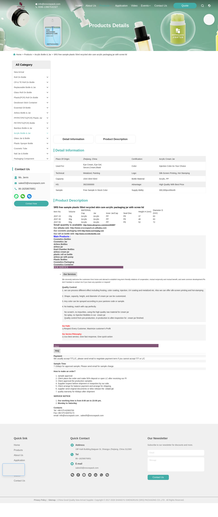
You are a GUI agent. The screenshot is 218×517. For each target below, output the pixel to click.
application (121, 5)
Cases (17, 485)
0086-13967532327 (46, 7)
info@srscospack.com (47, 4)
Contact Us (19, 491)
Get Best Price (153, 123)
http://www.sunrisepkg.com (93, 236)
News (17, 480)
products (105, 5)
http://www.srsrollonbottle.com (87, 239)
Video (17, 475)
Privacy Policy (40, 510)
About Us (18, 465)
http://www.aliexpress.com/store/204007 (99, 230)
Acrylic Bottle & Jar (42, 54)
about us (91, 5)
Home (78, 5)
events (146, 5)
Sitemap (52, 510)
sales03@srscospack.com (32, 183)
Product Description (115, 139)
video (134, 5)
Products (28, 54)
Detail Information (73, 139)
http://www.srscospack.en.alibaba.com (88, 233)
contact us (160, 5)
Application (19, 470)
